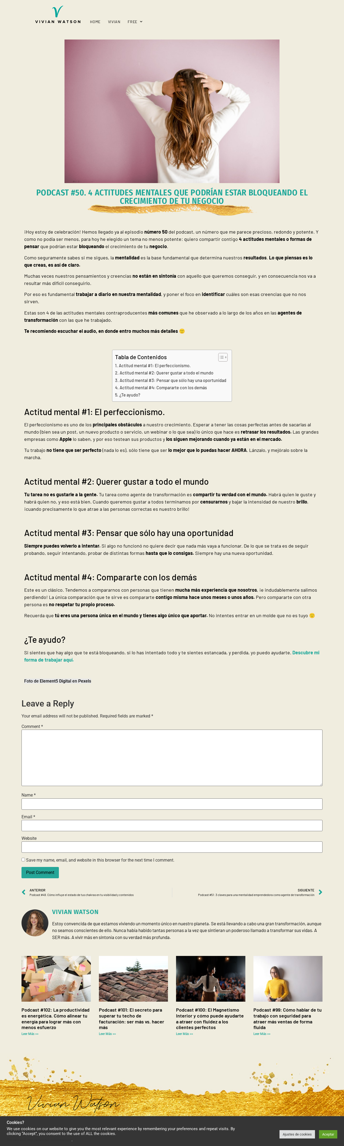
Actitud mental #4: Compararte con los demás (163, 387)
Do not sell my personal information (39, 1139)
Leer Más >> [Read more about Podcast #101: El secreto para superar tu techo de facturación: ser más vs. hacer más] (107, 1034)
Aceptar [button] (328, 1134)
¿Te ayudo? (129, 394)
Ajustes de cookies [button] (297, 1134)
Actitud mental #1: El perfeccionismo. (155, 365)
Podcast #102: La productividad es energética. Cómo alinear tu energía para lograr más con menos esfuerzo (55, 1018)
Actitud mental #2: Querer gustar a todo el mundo (166, 372)
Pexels (84, 681)
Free (135, 22)
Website (29, 838)
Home (95, 21)
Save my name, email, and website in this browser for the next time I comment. (100, 860)
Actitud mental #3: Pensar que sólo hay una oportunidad (173, 380)
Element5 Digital (55, 681)
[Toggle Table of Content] (220, 357)
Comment (32, 726)
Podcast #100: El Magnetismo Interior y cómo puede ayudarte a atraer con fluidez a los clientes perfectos (210, 1018)
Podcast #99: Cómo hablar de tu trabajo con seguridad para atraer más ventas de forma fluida (287, 1018)
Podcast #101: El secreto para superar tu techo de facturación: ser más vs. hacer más (131, 1018)
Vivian (114, 21)
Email (28, 817)
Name (29, 795)
